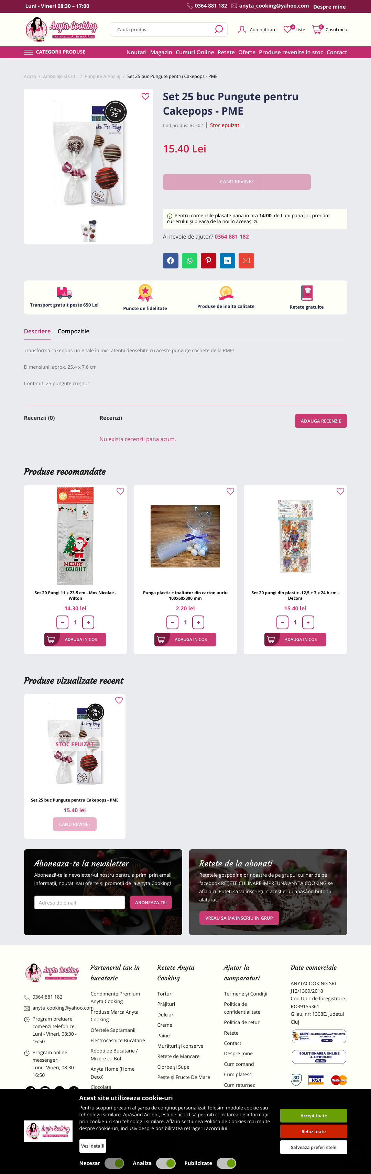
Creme (164, 1025)
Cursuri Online (195, 52)
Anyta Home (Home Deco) (113, 1073)
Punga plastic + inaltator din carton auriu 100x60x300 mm (185, 595)
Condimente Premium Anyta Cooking (115, 998)
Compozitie (73, 331)
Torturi (165, 994)
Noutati (137, 52)
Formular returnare (246, 1095)
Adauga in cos (72, 639)
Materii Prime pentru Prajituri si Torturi (114, 1101)
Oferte (246, 52)
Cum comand (239, 1064)
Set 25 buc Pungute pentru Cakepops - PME (75, 800)
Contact (337, 52)
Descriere (37, 331)
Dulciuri (166, 1015)
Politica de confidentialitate (242, 1008)
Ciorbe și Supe (173, 1067)
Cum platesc (238, 1074)
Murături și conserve (180, 1046)
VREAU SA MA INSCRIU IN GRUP (239, 918)
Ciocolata (101, 1087)
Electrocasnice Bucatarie (118, 1040)
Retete (226, 52)
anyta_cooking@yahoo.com (52, 1008)
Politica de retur (242, 1022)
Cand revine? (74, 824)
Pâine (163, 1036)
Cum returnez (239, 1085)
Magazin (161, 52)
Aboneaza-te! (151, 902)
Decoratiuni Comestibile (117, 1134)
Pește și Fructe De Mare (183, 1077)
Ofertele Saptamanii (113, 1030)
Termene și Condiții (246, 994)
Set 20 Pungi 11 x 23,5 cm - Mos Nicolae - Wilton (76, 595)
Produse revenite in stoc (291, 52)
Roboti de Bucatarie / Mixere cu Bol (114, 1055)
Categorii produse (61, 52)
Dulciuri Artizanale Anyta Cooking (118, 1120)
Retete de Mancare (178, 1056)
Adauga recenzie (321, 421)
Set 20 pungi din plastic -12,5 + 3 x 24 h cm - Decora (295, 595)
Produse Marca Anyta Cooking (115, 1016)
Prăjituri (166, 1004)
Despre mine (238, 1053)
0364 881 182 (232, 236)
